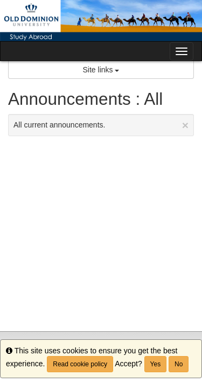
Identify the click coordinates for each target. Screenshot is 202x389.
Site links (101, 69)
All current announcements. (101, 125)
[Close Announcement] (185, 125)
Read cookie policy (80, 364)
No (179, 364)
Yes (155, 364)
